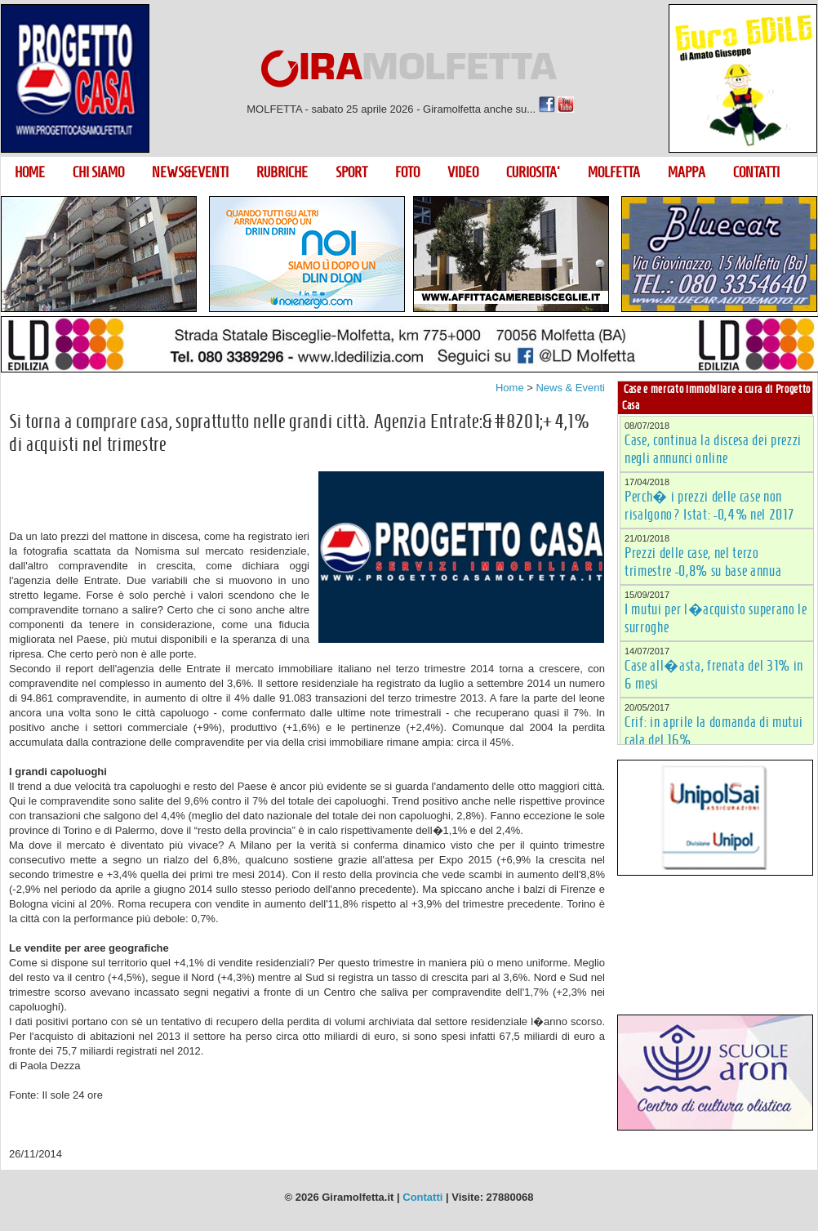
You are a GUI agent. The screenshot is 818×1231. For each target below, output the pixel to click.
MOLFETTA (614, 172)
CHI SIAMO (98, 172)
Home (510, 387)
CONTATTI (756, 172)
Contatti (422, 1197)
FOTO (407, 172)
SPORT (351, 172)
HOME (30, 172)
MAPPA (686, 172)
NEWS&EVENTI (190, 172)
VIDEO (462, 172)
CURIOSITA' (533, 172)
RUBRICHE (282, 172)
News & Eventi (570, 387)
